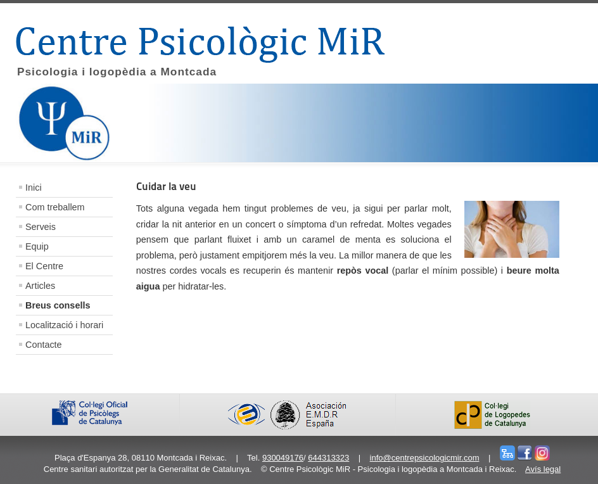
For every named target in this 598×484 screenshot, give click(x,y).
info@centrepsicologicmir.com (425, 457)
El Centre (44, 266)
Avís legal (543, 469)
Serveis (40, 227)
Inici (33, 187)
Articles (40, 286)
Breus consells (57, 305)
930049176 (282, 457)
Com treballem (55, 207)
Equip (37, 246)
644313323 (328, 457)
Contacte (43, 345)
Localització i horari (64, 325)
